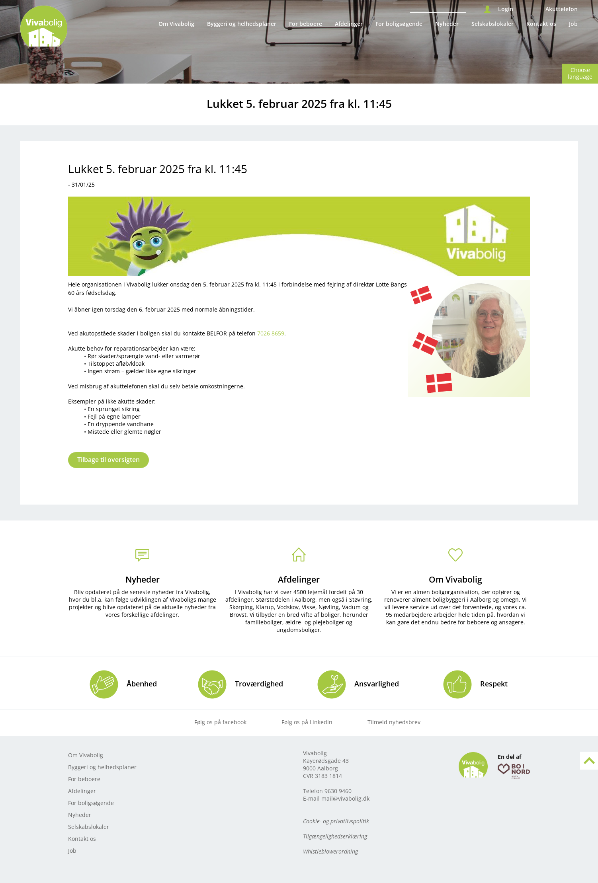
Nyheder (447, 23)
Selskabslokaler (492, 23)
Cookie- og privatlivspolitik (336, 821)
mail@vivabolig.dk (345, 798)
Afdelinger (349, 23)
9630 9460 (338, 791)
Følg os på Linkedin (306, 722)
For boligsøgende (398, 23)
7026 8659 (270, 333)
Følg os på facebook (220, 722)
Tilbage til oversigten (108, 459)
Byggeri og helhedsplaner (241, 23)
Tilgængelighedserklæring (335, 836)
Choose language (580, 73)
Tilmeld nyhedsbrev (393, 722)
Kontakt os (541, 23)
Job (573, 23)
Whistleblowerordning (330, 851)
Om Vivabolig (176, 23)
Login (505, 9)
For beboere (305, 23)
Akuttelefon (561, 9)
